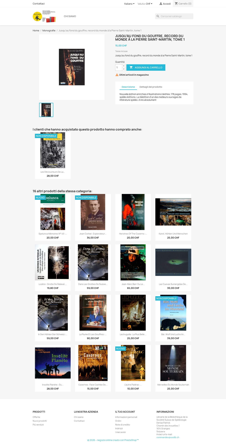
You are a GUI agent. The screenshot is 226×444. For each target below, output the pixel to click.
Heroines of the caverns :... (133, 233)
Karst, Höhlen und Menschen (173, 233)
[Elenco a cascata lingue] (130, 4)
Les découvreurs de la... (53, 171)
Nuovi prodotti (40, 420)
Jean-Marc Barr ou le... (133, 284)
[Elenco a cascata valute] (149, 4)
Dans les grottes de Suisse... (93, 284)
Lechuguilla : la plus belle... (133, 334)
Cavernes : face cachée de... (92, 384)
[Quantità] (118, 67)
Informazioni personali (126, 417)
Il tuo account (125, 411)
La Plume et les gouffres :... (93, 334)
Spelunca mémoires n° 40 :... (53, 233)
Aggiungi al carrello (145, 67)
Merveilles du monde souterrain (173, 384)
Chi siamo (70, 16)
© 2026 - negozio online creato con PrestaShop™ (113, 440)
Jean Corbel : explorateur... (92, 233)
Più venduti (38, 424)
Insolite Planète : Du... (52, 384)
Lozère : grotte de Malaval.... (53, 284)
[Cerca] (174, 16)
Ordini (118, 420)
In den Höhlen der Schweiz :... (52, 334)
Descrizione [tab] (128, 86)
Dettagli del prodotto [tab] (151, 86)
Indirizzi (119, 428)
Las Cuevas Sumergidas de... (173, 284)
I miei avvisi (120, 432)
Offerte (36, 417)
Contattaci (39, 3)
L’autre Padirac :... (133, 384)
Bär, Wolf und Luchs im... (173, 334)
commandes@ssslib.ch (168, 437)
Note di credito (122, 424)
